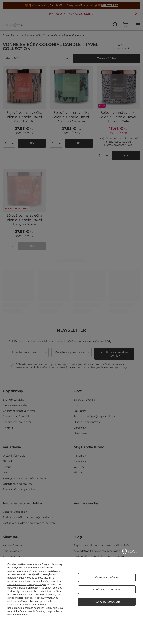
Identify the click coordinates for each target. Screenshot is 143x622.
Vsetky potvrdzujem (107, 601)
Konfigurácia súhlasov (107, 589)
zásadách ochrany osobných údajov (26, 584)
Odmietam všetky (107, 577)
